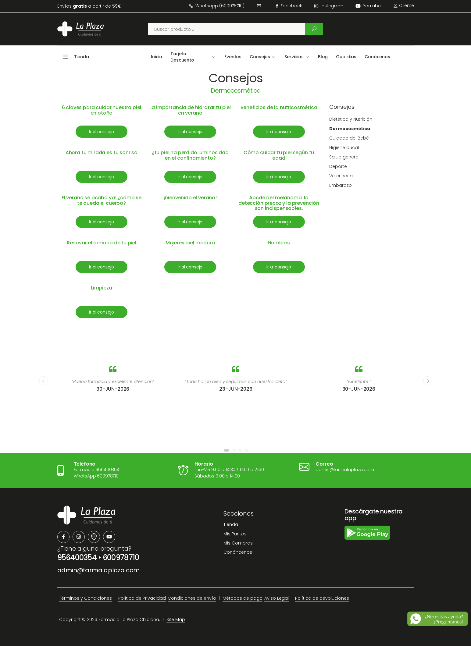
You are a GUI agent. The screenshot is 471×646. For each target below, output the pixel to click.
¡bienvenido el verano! (190, 197)
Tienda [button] (81, 57)
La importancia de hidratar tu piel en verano (190, 110)
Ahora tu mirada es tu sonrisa (101, 152)
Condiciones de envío (192, 598)
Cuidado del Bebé (349, 138)
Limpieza (101, 287)
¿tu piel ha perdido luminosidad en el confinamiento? (190, 155)
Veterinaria (341, 176)
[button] (226, 450)
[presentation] (43, 380)
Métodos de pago (242, 598)
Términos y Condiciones (85, 598)
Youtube (368, 6)
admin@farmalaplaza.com (98, 570)
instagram (328, 6)
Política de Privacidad (142, 598)
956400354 (77, 557)
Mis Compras (238, 543)
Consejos (260, 57)
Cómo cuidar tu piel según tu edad (279, 155)
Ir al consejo (101, 132)
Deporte (338, 166)
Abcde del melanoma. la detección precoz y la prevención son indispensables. (278, 203)
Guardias (346, 57)
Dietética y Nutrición (350, 119)
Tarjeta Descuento (182, 57)
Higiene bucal (344, 147)
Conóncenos (237, 552)
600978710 (121, 557)
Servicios (294, 57)
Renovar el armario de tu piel (101, 242)
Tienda (230, 524)
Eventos (232, 57)
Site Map (175, 619)
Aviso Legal (276, 598)
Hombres (279, 242)
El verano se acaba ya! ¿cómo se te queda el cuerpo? (101, 200)
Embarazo (340, 185)
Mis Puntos (235, 534)
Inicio (156, 57)
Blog (323, 57)
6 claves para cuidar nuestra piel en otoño (101, 110)
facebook (289, 6)
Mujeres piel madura (190, 242)
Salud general (344, 157)
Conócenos (377, 57)
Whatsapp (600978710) (216, 6)
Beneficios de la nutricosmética (279, 107)
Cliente (403, 5)
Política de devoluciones (322, 598)
